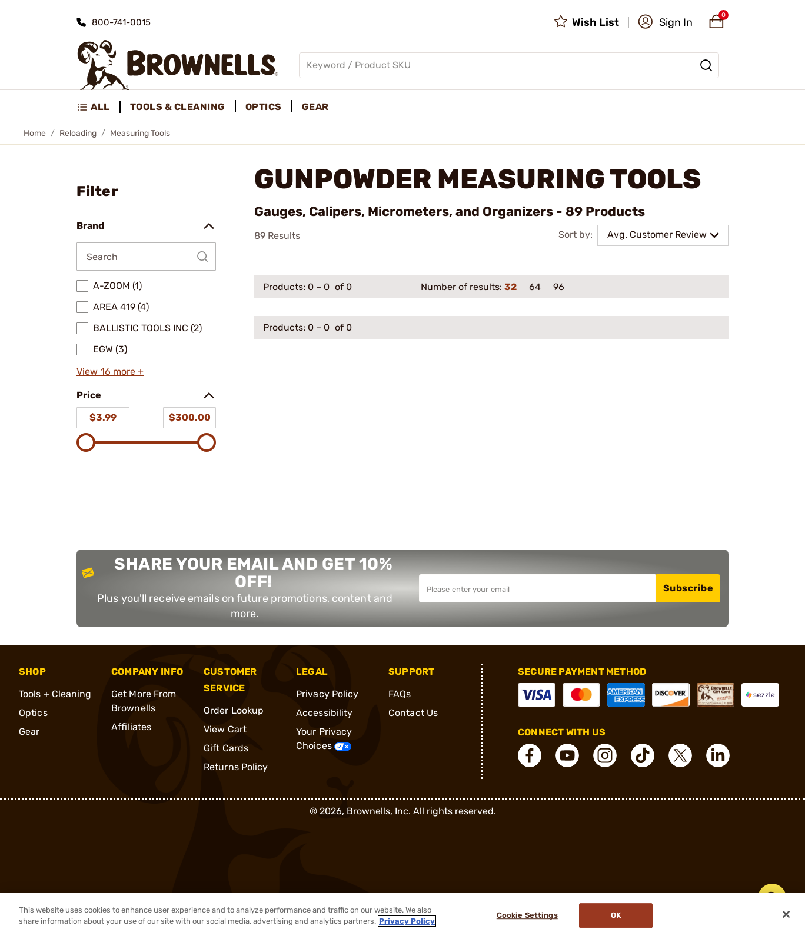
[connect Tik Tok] (642, 755)
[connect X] (680, 755)
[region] (402, 916)
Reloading (78, 133)
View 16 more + (110, 371)
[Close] (786, 914)
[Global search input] (509, 65)
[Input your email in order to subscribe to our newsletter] (537, 588)
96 (558, 286)
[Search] (706, 65)
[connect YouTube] (567, 755)
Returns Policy (236, 766)
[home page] (178, 65)
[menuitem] (98, 107)
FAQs (399, 694)
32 (510, 286)
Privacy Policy (327, 694)
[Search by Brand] (146, 256)
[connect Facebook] (529, 755)
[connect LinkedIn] (718, 755)
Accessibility (324, 712)
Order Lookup (234, 710)
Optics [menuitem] (263, 106)
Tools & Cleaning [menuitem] (177, 106)
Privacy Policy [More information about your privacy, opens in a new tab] (407, 921)
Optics (33, 712)
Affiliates (131, 726)
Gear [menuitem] (315, 106)
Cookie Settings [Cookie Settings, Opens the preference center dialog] (527, 915)
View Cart (225, 729)
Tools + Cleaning (55, 694)
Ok (616, 915)
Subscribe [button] (688, 588)
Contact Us (413, 712)
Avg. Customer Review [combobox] (657, 234)
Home (35, 133)
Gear (29, 731)
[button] (665, 22)
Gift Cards (226, 748)
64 (535, 286)
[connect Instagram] (605, 755)
